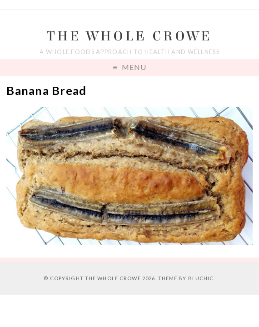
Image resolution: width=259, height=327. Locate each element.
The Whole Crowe (129, 36)
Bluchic (201, 278)
